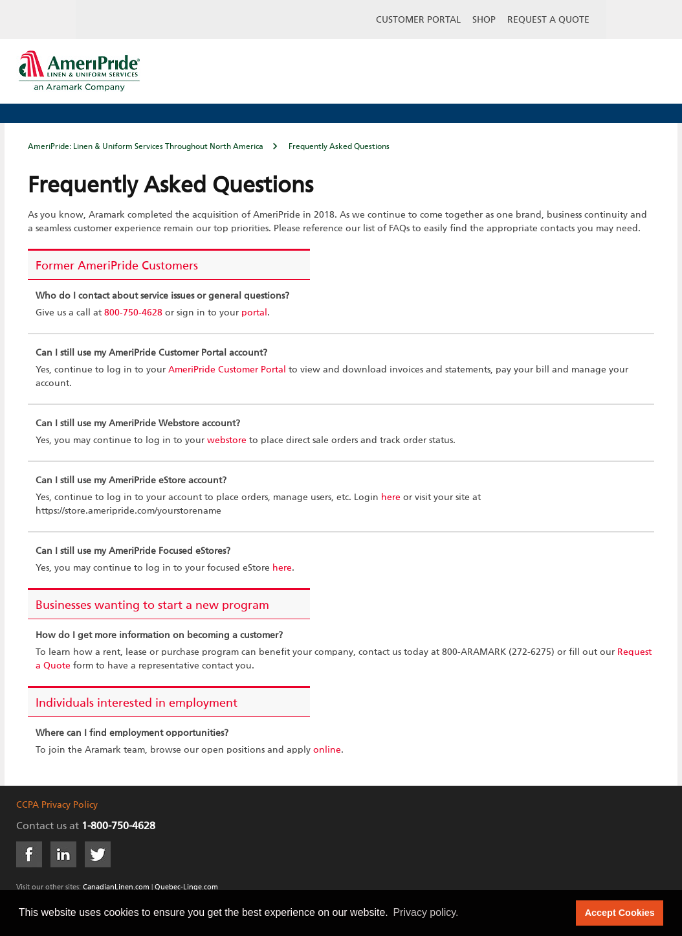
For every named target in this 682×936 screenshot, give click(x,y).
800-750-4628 (133, 312)
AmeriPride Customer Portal (227, 369)
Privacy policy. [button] (425, 912)
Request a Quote (548, 20)
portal (254, 312)
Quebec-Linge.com (186, 887)
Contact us (41, 826)
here (391, 497)
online (327, 750)
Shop (484, 20)
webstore (227, 440)
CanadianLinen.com (116, 887)
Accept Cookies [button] (620, 912)
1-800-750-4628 (118, 826)
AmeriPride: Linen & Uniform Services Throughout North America (145, 147)
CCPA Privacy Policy (57, 805)
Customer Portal (418, 20)
